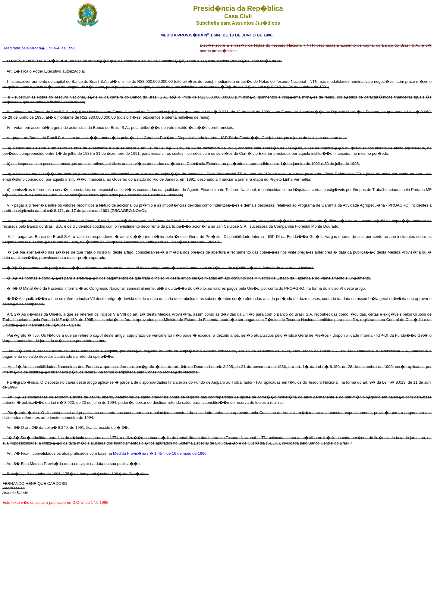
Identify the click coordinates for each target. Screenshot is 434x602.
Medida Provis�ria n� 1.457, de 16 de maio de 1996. (160, 453)
